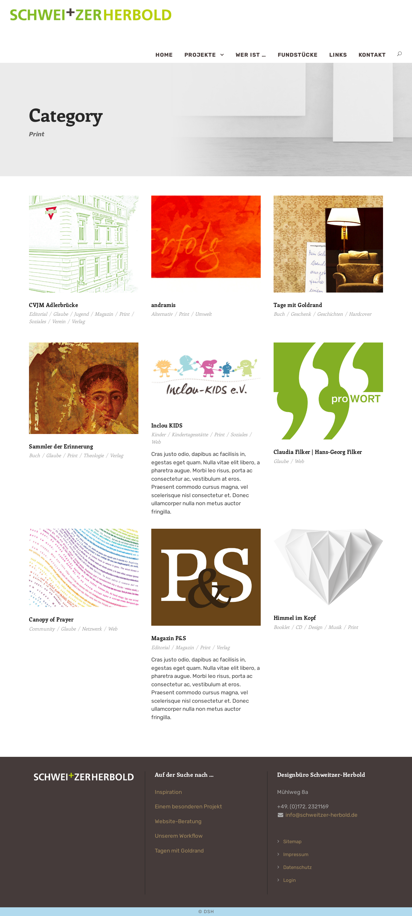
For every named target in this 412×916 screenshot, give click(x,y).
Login (289, 880)
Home (164, 55)
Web (156, 442)
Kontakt (372, 55)
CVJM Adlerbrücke (53, 304)
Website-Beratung (178, 821)
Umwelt (203, 314)
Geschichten (330, 314)
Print (124, 314)
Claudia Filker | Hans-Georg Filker (318, 451)
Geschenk (301, 314)
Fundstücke (298, 55)
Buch (279, 314)
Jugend (81, 314)
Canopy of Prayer (51, 619)
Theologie (93, 455)
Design (315, 627)
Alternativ (162, 314)
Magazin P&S (168, 637)
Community (42, 628)
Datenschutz (297, 867)
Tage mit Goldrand (298, 304)
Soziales (37, 321)
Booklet (281, 627)
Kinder (158, 434)
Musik (335, 627)
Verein (58, 321)
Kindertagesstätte (190, 434)
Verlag (78, 321)
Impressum (295, 854)
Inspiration (168, 792)
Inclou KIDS (167, 425)
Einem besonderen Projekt (188, 806)
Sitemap (292, 841)
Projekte (200, 55)
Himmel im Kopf (295, 617)
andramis (163, 304)
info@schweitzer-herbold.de (322, 815)
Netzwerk (92, 628)
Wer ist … (251, 55)
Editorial (38, 314)
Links (338, 55)
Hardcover (360, 314)
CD (298, 627)
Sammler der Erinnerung (61, 446)
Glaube (60, 314)
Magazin (104, 314)
